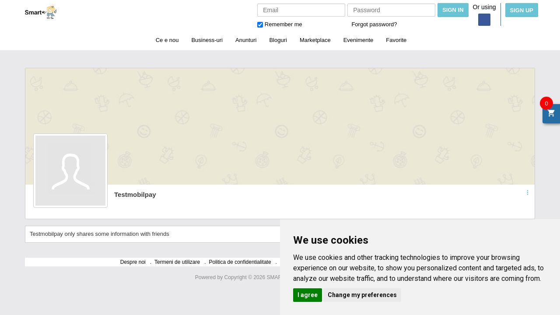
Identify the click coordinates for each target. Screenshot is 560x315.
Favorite (396, 40)
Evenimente (358, 40)
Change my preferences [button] (362, 294)
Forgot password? (374, 24)
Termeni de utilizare (177, 262)
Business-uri (207, 40)
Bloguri (278, 40)
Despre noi (133, 262)
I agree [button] (308, 294)
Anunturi (245, 40)
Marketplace (315, 40)
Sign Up (521, 10)
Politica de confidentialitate (240, 262)
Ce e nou (167, 40)
